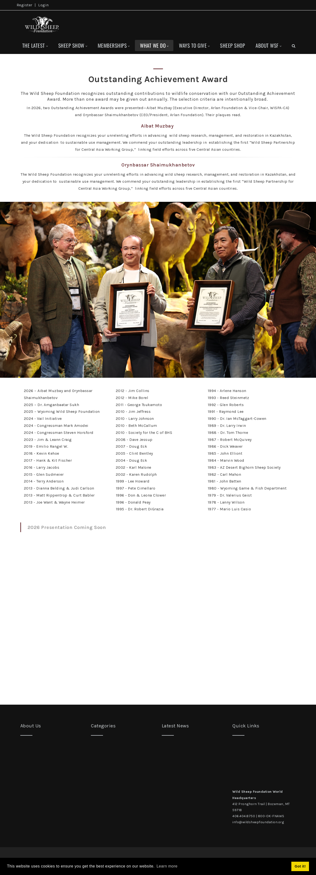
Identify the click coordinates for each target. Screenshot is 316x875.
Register (24, 5)
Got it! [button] (300, 866)
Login (43, 5)
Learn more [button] (166, 866)
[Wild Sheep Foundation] (41, 24)
